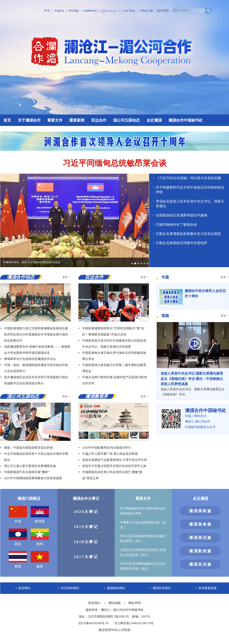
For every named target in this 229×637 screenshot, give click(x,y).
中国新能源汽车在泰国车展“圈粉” (26, 472)
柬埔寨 (40, 514)
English (59, 10)
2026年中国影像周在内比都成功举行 (106, 447)
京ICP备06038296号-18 (93, 623)
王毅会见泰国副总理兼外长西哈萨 (181, 243)
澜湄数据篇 (200, 551)
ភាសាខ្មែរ (73, 10)
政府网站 (24, 588)
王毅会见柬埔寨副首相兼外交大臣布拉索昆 (188, 234)
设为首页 (163, 10)
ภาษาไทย (128, 10)
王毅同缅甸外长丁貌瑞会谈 (176, 225)
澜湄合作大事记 (86, 498)
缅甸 (40, 537)
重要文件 (55, 120)
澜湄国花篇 (200, 537)
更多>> (66, 277)
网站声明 (135, 603)
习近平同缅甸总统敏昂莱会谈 (115, 163)
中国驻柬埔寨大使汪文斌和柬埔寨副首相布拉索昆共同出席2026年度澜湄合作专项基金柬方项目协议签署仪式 (36, 334)
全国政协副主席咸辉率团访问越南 (181, 215)
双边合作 (98, 120)
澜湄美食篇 (200, 524)
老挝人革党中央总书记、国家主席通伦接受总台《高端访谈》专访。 (193, 383)
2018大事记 (86, 542)
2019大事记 (86, 527)
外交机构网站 (70, 588)
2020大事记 (86, 512)
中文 (47, 10)
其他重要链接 (207, 588)
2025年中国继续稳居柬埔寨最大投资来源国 (33, 478)
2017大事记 (86, 557)
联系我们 (94, 603)
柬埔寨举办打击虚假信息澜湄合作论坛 (30, 358)
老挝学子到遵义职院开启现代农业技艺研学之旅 (114, 466)
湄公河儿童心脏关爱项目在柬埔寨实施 (30, 466)
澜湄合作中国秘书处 (185, 120)
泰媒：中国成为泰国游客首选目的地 (28, 447)
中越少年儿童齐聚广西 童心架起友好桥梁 (110, 453)
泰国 (18, 559)
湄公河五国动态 (126, 120)
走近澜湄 (154, 120)
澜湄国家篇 (200, 511)
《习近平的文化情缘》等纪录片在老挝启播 (188, 178)
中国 (18, 514)
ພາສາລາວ (90, 10)
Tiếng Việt (146, 10)
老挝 (18, 537)
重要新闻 (76, 120)
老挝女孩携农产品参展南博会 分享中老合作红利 (114, 459)
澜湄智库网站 (162, 588)
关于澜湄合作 (29, 120)
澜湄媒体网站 (116, 588)
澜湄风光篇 (200, 564)
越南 (40, 559)
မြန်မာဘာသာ (109, 10)
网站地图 (114, 603)
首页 (7, 120)
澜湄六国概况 (28, 498)
